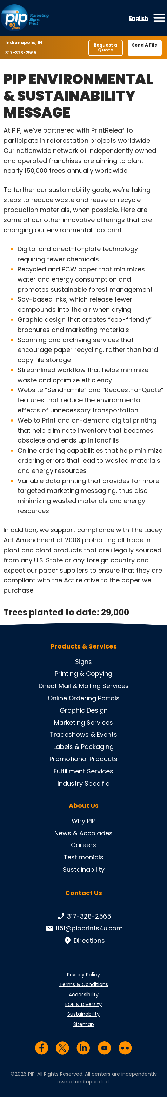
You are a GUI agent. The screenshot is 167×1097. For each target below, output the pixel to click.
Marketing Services (83, 722)
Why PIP (83, 820)
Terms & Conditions (83, 984)
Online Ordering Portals (84, 698)
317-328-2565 (21, 52)
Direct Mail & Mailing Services (84, 685)
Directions (83, 940)
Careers (83, 845)
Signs (83, 661)
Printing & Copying (83, 673)
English (138, 18)
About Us (84, 805)
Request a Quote (105, 47)
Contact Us (83, 893)
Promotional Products (83, 759)
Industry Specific (83, 783)
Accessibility (84, 994)
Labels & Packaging (83, 746)
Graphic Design (84, 710)
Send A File (144, 45)
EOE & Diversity (83, 1004)
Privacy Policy (83, 974)
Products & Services (84, 646)
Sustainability (84, 869)
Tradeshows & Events (83, 734)
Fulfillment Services (83, 771)
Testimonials (83, 857)
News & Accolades (83, 833)
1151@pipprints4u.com (84, 928)
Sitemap (83, 1024)
